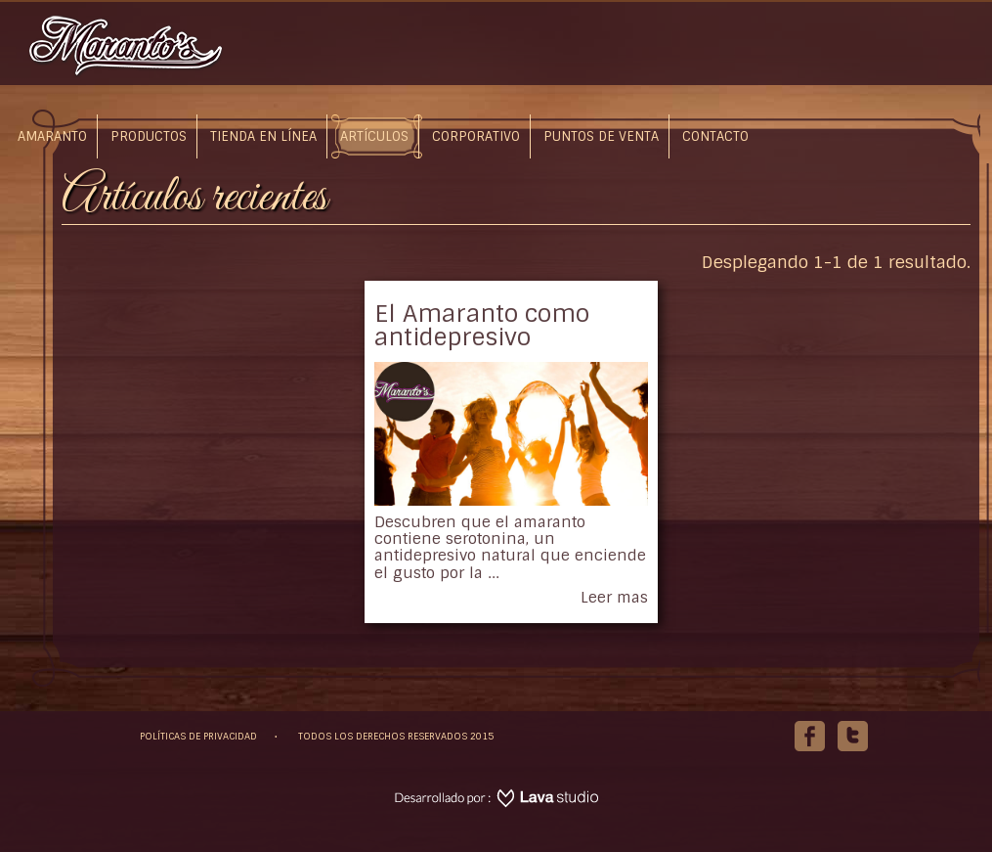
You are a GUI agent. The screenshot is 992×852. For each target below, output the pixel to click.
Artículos (374, 136)
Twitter (852, 727)
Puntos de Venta (601, 136)
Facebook (810, 727)
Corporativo (476, 136)
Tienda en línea (263, 136)
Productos (148, 136)
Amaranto (52, 136)
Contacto (715, 136)
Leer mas (614, 597)
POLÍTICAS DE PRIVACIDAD (198, 736)
